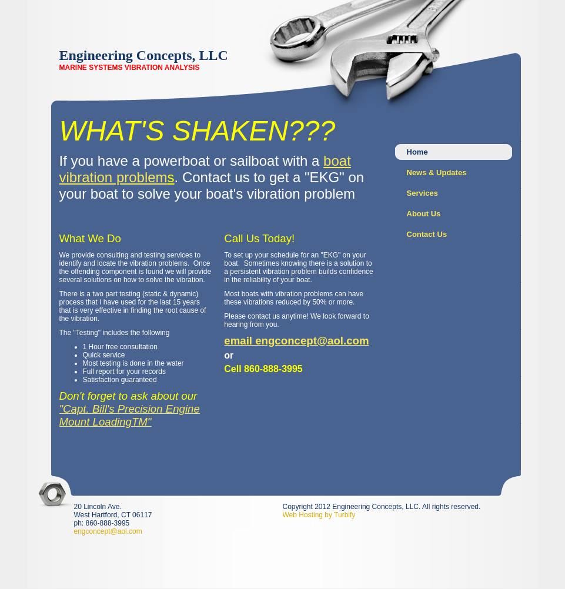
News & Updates (437, 172)
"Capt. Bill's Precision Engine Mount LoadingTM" (129, 415)
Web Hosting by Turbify (319, 515)
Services (423, 193)
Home (417, 152)
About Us (424, 213)
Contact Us (427, 234)
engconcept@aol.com (108, 531)
